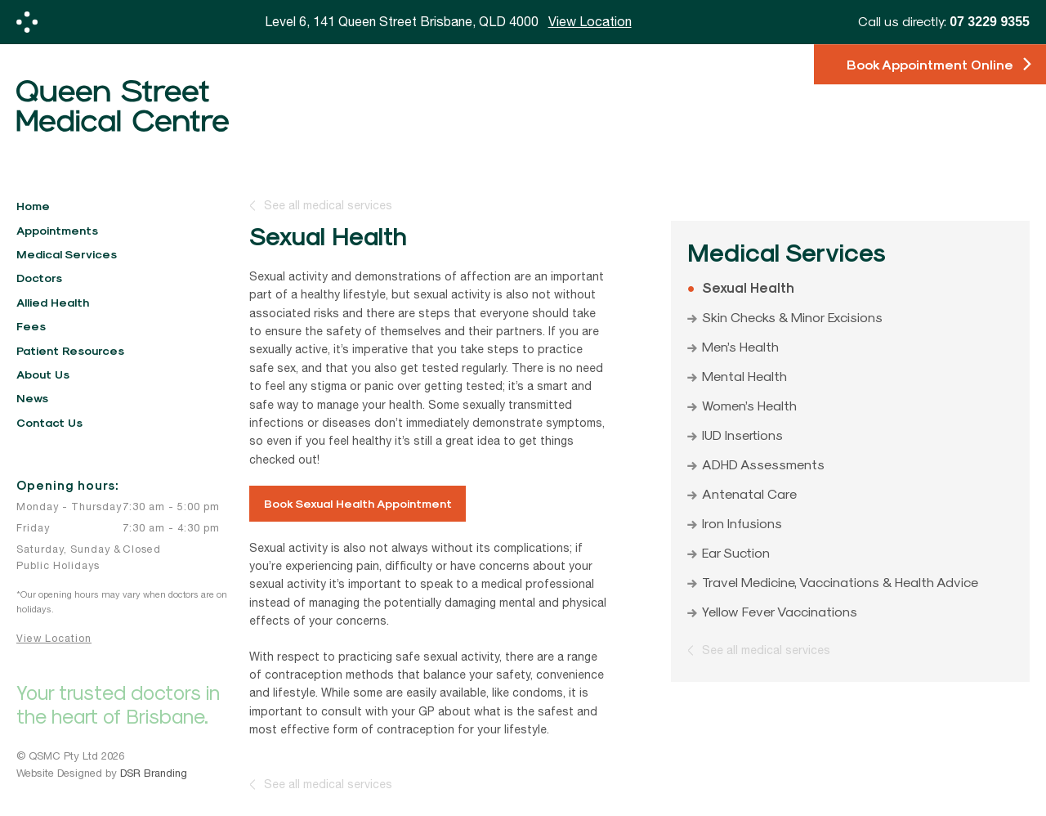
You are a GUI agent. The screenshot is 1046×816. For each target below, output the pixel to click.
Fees (31, 326)
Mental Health (744, 375)
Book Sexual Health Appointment (358, 503)
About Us (42, 374)
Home (33, 206)
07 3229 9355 (990, 22)
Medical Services (66, 254)
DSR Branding (153, 773)
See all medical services (328, 206)
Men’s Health (740, 346)
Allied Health (52, 302)
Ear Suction (736, 552)
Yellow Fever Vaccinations (779, 611)
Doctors (39, 278)
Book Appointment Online (930, 64)
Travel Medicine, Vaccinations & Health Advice (840, 581)
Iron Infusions (742, 522)
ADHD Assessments (763, 463)
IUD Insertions (742, 434)
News (32, 398)
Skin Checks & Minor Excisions (792, 316)
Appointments (57, 230)
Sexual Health (748, 287)
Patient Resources (70, 350)
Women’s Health (749, 405)
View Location (54, 638)
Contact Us (49, 422)
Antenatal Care (749, 493)
